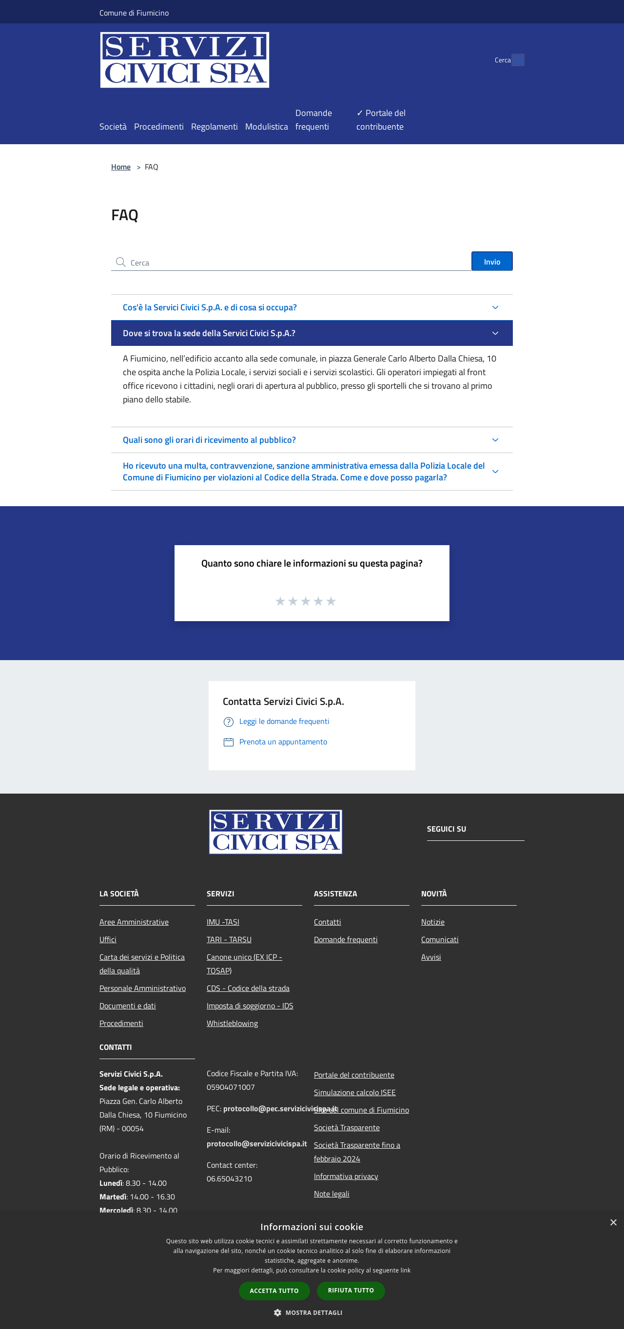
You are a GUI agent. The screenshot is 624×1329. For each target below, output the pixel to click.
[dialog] (312, 1271)
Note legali (332, 1193)
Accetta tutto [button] (274, 1291)
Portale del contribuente (354, 1075)
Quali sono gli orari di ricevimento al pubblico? (209, 439)
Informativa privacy (346, 1176)
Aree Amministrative (134, 922)
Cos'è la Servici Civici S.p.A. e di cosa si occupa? (210, 307)
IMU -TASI (223, 922)
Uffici (108, 939)
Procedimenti (121, 1023)
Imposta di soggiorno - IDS (250, 1005)
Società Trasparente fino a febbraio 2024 (357, 1151)
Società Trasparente (347, 1127)
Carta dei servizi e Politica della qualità (142, 963)
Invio (492, 261)
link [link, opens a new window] (406, 1270)
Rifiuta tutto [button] (351, 1290)
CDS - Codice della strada (248, 988)
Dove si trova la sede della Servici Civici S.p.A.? (209, 333)
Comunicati (440, 939)
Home (121, 166)
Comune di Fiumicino (134, 13)
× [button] (613, 1223)
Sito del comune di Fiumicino (361, 1110)
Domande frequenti (346, 939)
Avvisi (431, 957)
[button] (312, 1312)
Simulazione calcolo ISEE (355, 1092)
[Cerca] (513, 60)
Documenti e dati (127, 1005)
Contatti (327, 922)
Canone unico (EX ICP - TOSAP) (244, 963)
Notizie (433, 922)
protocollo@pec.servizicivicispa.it (280, 1108)
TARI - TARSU (229, 939)
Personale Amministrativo (142, 988)
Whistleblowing (232, 1023)
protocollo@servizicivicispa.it (257, 1143)
